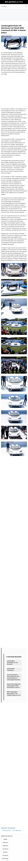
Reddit (5, 839)
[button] (26, 6)
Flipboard (5, 845)
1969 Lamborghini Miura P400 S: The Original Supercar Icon (13, 693)
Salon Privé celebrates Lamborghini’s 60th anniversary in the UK (13, 685)
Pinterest (5, 842)
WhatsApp (5, 858)
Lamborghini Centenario (10, 669)
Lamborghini (12, 828)
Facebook (5, 855)
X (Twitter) (5, 849)
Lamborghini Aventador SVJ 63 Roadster (12, 662)
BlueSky (5, 852)
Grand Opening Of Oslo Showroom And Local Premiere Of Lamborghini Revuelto (13, 677)
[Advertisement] (14, 14)
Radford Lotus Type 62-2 (8, 830)
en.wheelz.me (14, 2)
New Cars (5, 828)
